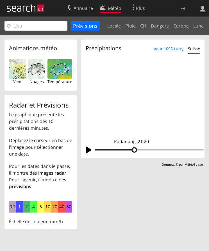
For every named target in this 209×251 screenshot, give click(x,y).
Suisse (194, 48)
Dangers (160, 26)
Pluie (130, 26)
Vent (17, 81)
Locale (114, 26)
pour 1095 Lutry (168, 48)
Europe (181, 26)
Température (59, 81)
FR (182, 8)
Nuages (36, 81)
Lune (198, 26)
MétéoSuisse (194, 164)
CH (143, 26)
